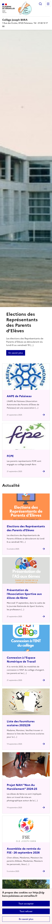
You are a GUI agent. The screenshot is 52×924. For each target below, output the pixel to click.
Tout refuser (26, 911)
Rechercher (40, 4)
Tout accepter (26, 903)
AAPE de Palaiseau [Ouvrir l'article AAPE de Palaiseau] (19, 396)
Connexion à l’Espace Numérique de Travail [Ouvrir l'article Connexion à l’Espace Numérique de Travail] (21, 660)
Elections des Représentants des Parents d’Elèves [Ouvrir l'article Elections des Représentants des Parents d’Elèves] (26, 528)
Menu (48, 4)
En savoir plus (26, 919)
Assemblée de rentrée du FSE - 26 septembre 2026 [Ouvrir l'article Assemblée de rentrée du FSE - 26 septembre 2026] (24, 851)
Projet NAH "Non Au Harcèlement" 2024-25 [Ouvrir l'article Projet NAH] (22, 787)
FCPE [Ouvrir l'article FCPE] (10, 456)
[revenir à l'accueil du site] (26, 20)
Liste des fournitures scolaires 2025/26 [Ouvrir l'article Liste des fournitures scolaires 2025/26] (21, 723)
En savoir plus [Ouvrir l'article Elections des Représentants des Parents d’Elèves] (15, 352)
